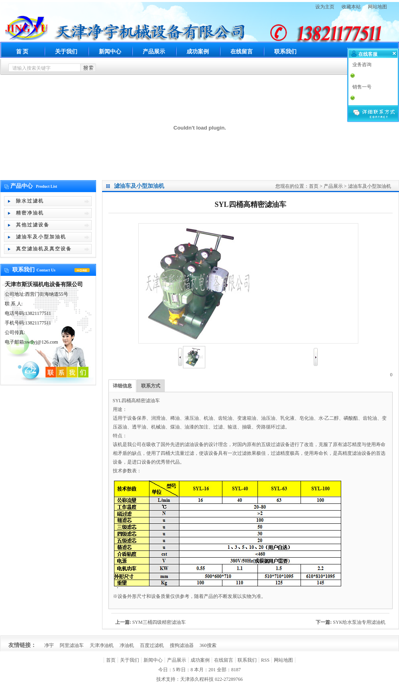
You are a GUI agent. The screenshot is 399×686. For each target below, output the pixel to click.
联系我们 (285, 52)
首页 (313, 186)
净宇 (49, 645)
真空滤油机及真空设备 (44, 249)
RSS (265, 660)
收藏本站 (351, 7)
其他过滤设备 (32, 225)
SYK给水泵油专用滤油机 (359, 622)
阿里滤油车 (72, 645)
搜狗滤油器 (182, 645)
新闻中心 (110, 52)
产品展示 (154, 52)
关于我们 (66, 52)
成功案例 (198, 52)
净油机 (127, 645)
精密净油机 (30, 213)
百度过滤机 (152, 645)
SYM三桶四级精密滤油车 (159, 622)
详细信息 (122, 386)
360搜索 (208, 645)
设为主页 (324, 7)
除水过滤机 (30, 201)
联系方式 (150, 386)
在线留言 (241, 52)
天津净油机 (102, 645)
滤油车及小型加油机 (41, 237)
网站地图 (377, 7)
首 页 (22, 52)
